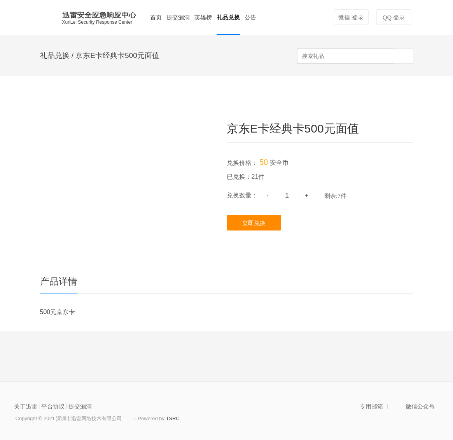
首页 (156, 17)
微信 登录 (350, 17)
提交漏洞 (178, 17)
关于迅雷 (25, 406)
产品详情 (58, 281)
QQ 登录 (394, 17)
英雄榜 (203, 17)
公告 (250, 17)
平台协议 (53, 406)
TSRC (172, 418)
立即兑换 (254, 223)
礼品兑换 (228, 17)
